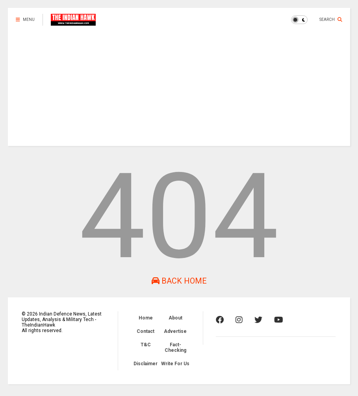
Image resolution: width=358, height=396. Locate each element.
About (175, 318)
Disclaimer (146, 363)
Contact (145, 331)
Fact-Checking (175, 347)
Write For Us (175, 363)
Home (146, 318)
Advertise (175, 331)
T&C (146, 344)
